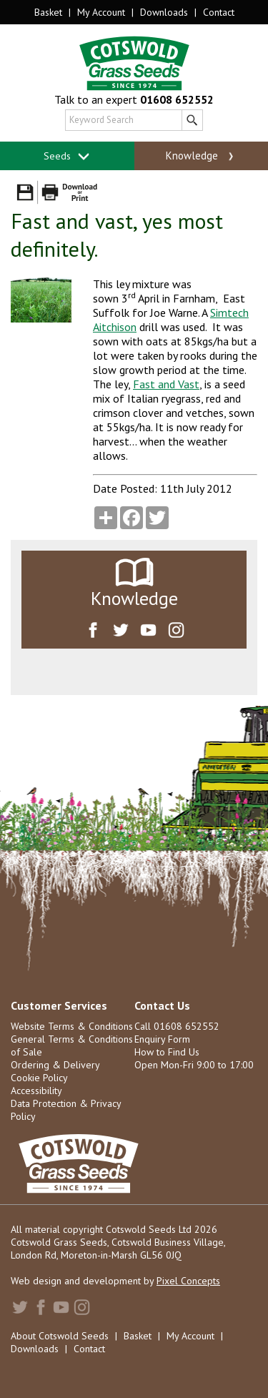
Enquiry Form (162, 1039)
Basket (48, 12)
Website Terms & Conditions (72, 1026)
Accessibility (36, 1090)
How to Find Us (166, 1051)
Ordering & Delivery (55, 1064)
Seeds (67, 156)
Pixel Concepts (188, 1280)
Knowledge (201, 156)
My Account (101, 12)
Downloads (164, 12)
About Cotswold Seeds (60, 1335)
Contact (218, 12)
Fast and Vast (166, 384)
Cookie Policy (39, 1077)
